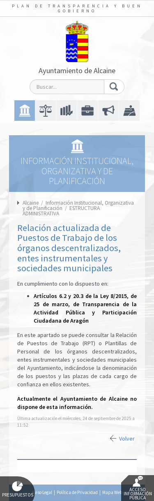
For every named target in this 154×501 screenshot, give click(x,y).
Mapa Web (112, 492)
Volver (127, 438)
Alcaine (31, 202)
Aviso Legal (42, 492)
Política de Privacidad (77, 492)
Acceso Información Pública (138, 488)
